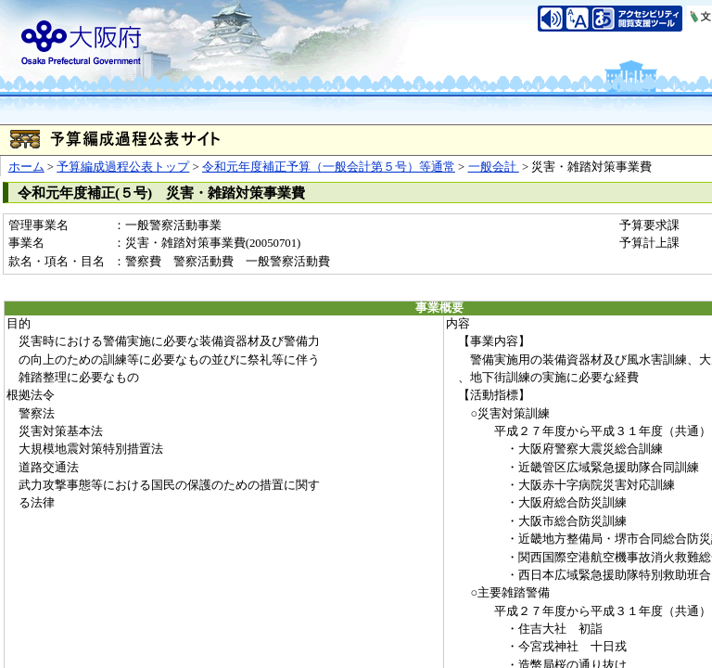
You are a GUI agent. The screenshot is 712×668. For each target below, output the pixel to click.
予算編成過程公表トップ (123, 167)
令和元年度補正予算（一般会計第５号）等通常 (328, 167)
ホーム (26, 167)
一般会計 (493, 167)
